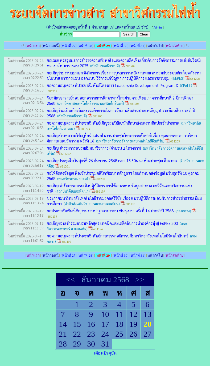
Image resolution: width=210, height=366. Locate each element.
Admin (158, 27)
